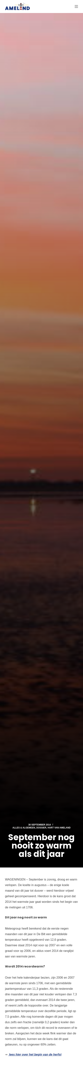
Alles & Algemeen (23, 827)
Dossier (41, 827)
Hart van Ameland (59, 827)
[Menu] (76, 6)
